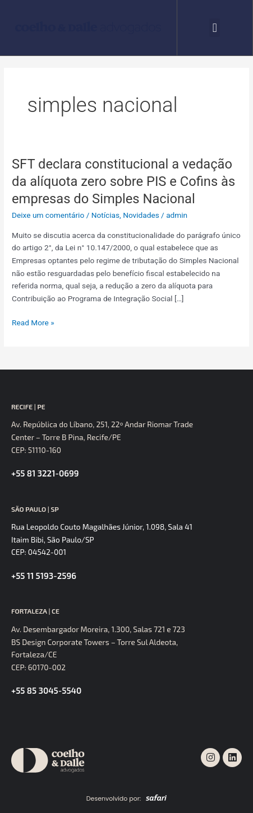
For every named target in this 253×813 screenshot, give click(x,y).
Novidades (141, 215)
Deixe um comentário (48, 215)
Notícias (105, 215)
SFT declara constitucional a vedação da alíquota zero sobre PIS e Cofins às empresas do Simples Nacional (123, 181)
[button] (214, 27)
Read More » (33, 322)
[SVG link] (88, 27)
